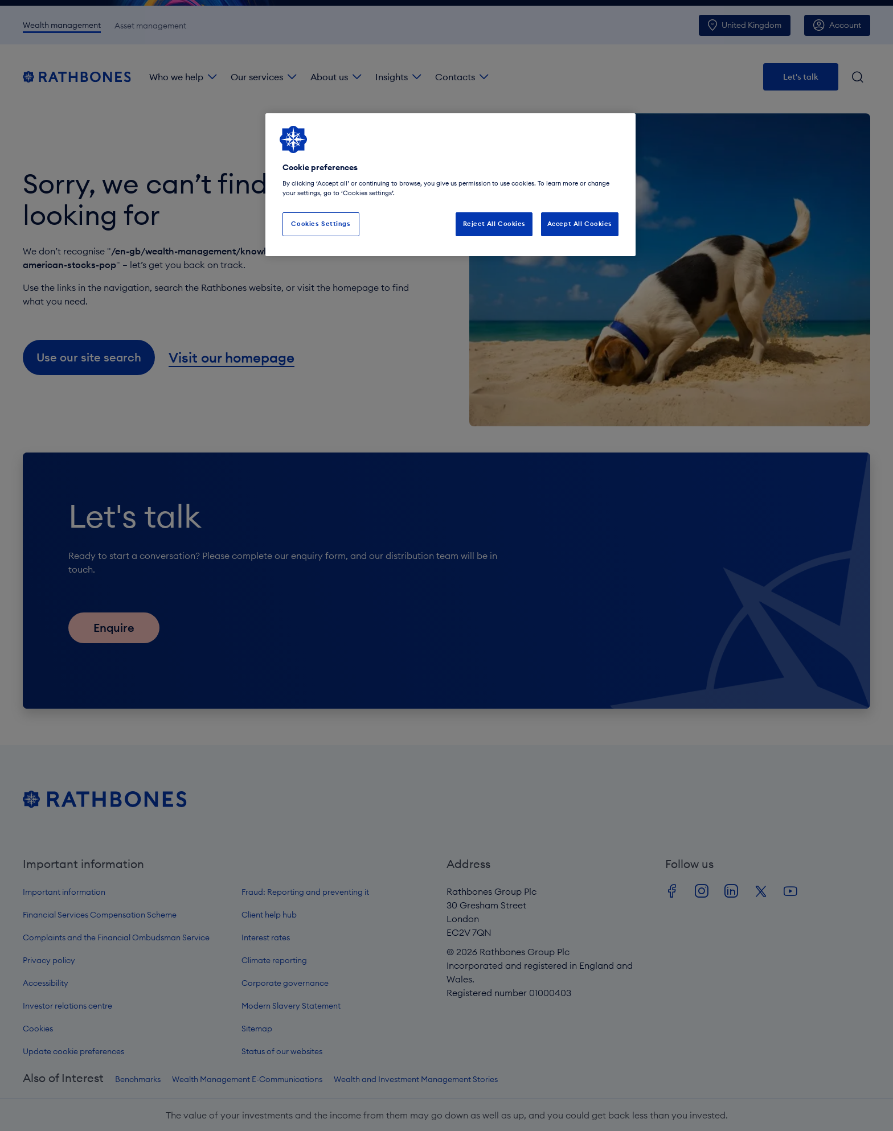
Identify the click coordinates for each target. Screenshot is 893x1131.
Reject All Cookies (494, 224)
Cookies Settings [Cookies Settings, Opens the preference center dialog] (320, 224)
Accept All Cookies (579, 224)
